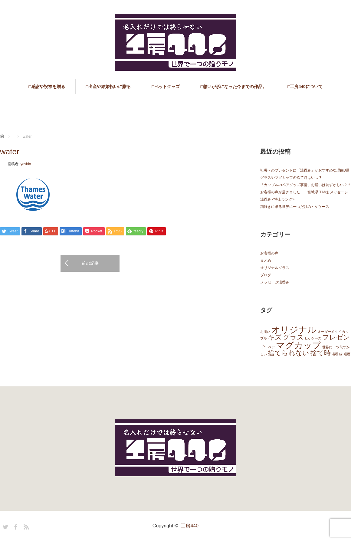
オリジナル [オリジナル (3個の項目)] (294, 330)
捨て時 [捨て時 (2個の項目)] (320, 353)
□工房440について (305, 86)
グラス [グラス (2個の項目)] (293, 337)
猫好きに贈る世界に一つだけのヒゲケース (294, 207)
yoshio (26, 164)
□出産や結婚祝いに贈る (108, 86)
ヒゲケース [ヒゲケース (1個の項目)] (313, 338)
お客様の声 (269, 253)
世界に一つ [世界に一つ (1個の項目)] (330, 347)
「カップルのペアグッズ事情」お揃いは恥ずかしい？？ (305, 185)
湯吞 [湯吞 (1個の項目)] (335, 354)
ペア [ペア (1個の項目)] (271, 347)
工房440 (189, 525)
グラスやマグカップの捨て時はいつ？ (291, 177)
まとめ (265, 260)
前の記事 (90, 263)
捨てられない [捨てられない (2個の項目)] (288, 353)
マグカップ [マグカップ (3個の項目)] (298, 345)
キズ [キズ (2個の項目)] (275, 337)
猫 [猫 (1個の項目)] (341, 354)
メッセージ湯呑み (274, 282)
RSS (25, 525)
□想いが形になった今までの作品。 (234, 86)
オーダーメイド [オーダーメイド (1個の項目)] (329, 331)
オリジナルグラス (274, 268)
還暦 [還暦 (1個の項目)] (347, 354)
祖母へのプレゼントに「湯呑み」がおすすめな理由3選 (304, 170)
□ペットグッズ (165, 86)
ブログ (265, 275)
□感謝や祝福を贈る (46, 86)
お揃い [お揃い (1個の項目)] (265, 331)
